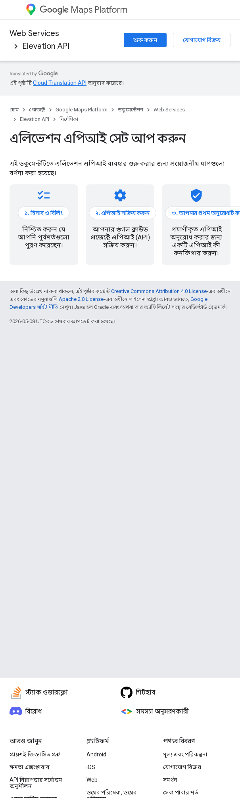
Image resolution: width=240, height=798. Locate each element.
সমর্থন (170, 780)
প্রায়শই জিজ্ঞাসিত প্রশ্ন (35, 754)
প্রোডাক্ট (37, 110)
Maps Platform (83, 9)
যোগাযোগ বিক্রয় (202, 40)
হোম (14, 110)
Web (92, 780)
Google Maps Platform (82, 110)
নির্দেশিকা (69, 119)
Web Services (34, 33)
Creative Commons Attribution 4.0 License (159, 291)
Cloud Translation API (59, 83)
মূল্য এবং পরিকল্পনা (185, 754)
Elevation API (45, 46)
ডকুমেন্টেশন (130, 110)
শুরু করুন (145, 40)
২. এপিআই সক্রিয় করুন (123, 212)
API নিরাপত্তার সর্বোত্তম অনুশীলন (36, 783)
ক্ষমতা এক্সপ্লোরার (30, 767)
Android (96, 754)
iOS (90, 767)
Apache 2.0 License (81, 299)
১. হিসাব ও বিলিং (44, 212)
